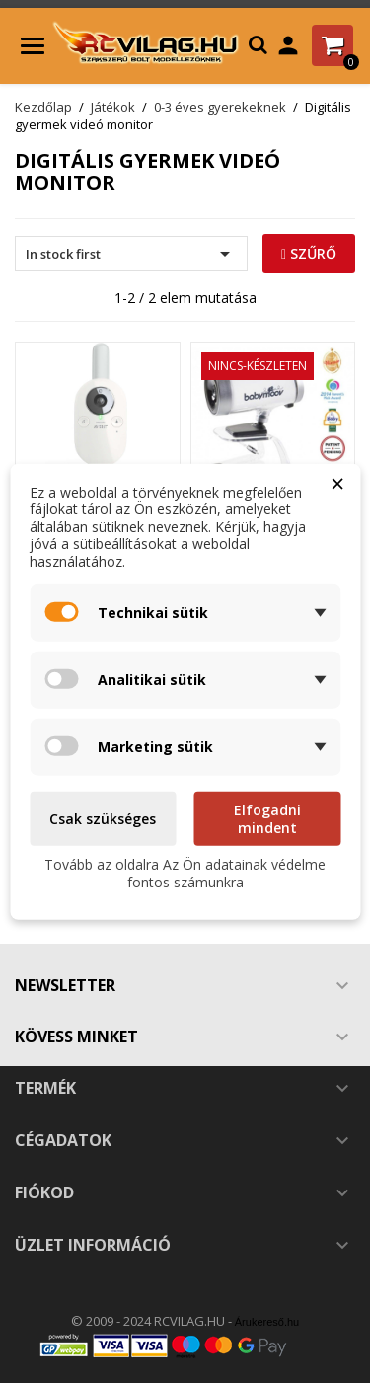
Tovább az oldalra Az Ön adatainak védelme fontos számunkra (185, 873)
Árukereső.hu (267, 1322)
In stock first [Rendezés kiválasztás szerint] (131, 254)
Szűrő (308, 253)
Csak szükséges (102, 818)
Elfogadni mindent (267, 819)
